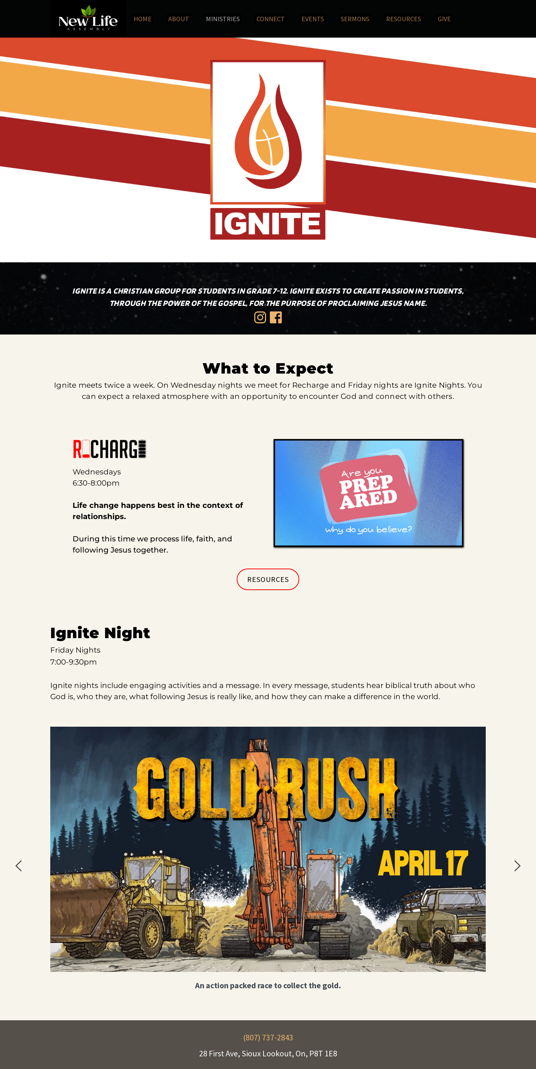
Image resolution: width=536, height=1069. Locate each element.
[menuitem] (142, 19)
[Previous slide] (19, 866)
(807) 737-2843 (268, 1037)
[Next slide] (517, 866)
